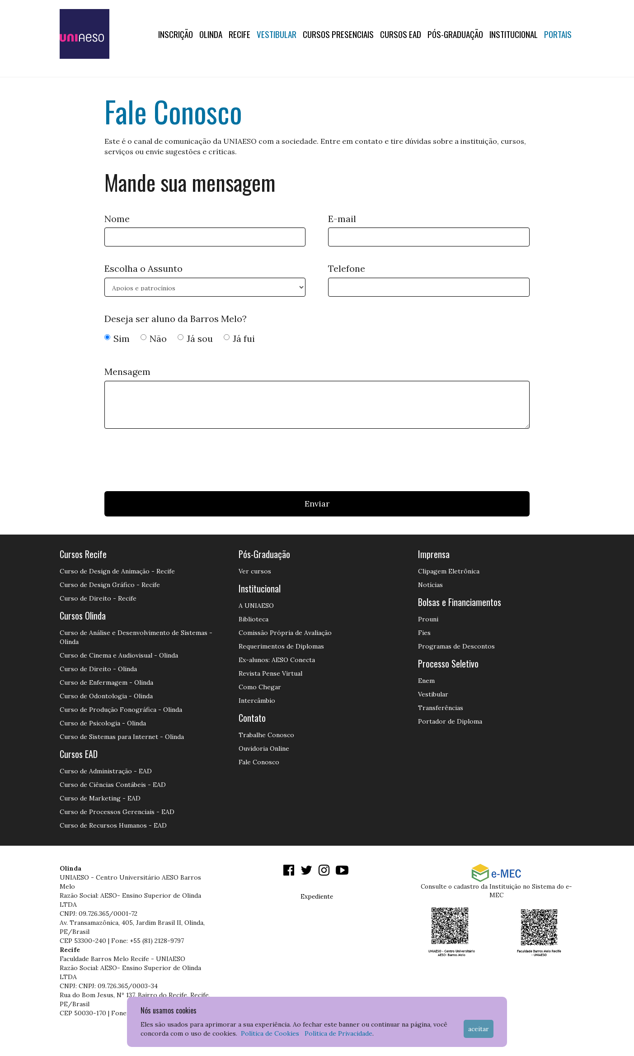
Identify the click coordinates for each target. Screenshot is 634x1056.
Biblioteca (253, 619)
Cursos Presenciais (338, 34)
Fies (424, 633)
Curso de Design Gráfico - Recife (110, 585)
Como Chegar (260, 687)
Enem (426, 681)
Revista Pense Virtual (270, 673)
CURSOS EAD (400, 34)
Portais (558, 34)
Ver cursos (255, 571)
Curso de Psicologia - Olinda (103, 723)
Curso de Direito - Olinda (98, 669)
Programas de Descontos (456, 646)
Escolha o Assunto (143, 268)
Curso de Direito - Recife (98, 598)
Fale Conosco (259, 762)
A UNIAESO (256, 605)
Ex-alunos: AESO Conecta (277, 660)
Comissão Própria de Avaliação (285, 633)
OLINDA (210, 34)
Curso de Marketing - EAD (100, 798)
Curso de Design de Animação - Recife (117, 571)
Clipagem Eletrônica (448, 571)
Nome (117, 218)
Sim (117, 338)
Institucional (513, 34)
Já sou (195, 338)
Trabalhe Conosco (266, 735)
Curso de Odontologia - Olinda (106, 696)
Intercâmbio (257, 700)
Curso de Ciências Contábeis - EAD (113, 785)
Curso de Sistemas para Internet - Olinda (122, 737)
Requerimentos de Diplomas (281, 646)
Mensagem (127, 371)
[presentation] (173, 462)
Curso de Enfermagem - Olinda (106, 682)
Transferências (440, 708)
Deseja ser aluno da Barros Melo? (175, 318)
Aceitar (478, 1029)
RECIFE (239, 34)
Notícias (430, 585)
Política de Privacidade (338, 1033)
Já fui (239, 338)
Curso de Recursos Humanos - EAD (113, 825)
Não (154, 338)
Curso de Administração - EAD (106, 771)
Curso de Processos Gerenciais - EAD (117, 812)
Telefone (346, 268)
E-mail (342, 218)
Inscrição (175, 34)
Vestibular (276, 34)
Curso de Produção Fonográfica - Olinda (121, 710)
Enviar (317, 503)
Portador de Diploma (450, 721)
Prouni (428, 619)
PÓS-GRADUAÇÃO (455, 34)
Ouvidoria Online (264, 748)
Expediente (317, 896)
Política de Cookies (270, 1033)
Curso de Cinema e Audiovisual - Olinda (119, 655)
